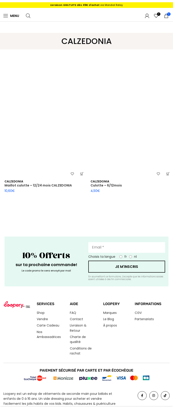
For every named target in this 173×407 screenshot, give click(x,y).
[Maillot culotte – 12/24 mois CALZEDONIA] (43, 114)
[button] (82, 174)
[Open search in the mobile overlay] (28, 16)
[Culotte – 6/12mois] (129, 114)
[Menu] (5, 15)
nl (135, 256)
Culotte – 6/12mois (106, 185)
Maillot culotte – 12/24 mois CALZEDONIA (38, 185)
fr (125, 256)
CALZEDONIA (14, 181)
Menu (14, 16)
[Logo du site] (86, 15)
